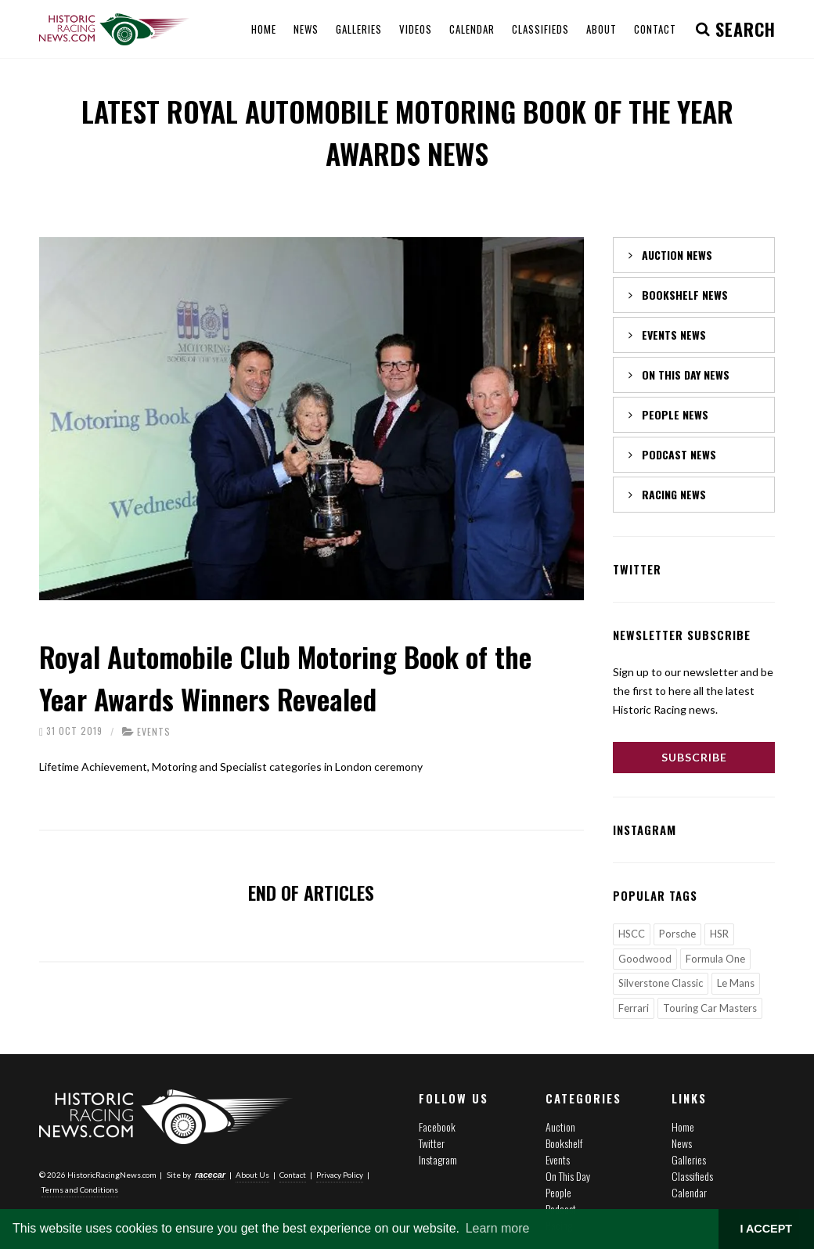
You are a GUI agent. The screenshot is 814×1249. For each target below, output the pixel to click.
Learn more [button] (498, 1228)
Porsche (677, 933)
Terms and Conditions (79, 1188)
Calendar (689, 1192)
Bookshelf (564, 1143)
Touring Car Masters (710, 1008)
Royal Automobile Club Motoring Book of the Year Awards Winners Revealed (285, 677)
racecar (210, 1174)
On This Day (568, 1176)
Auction (560, 1126)
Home (683, 1126)
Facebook (437, 1126)
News (682, 1143)
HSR (719, 933)
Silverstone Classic (660, 983)
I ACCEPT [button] (766, 1228)
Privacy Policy (339, 1174)
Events (154, 731)
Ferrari (633, 1008)
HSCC (631, 933)
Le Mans (736, 983)
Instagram (438, 1159)
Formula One (715, 958)
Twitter (432, 1143)
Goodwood (645, 958)
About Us (252, 1174)
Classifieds (692, 1176)
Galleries (689, 1159)
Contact (292, 1174)
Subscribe (694, 757)
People (558, 1192)
